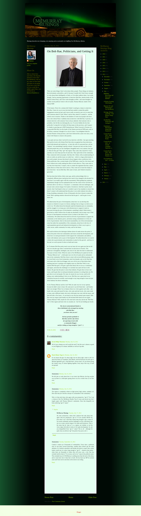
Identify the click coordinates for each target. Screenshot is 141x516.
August (106, 88)
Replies (56, 409)
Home (71, 497)
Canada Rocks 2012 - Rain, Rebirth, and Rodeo (108, 136)
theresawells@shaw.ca (33, 93)
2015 (103, 65)
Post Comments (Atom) (58, 501)
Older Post (92, 497)
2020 (103, 59)
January (106, 178)
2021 (103, 57)
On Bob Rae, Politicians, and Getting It (108, 121)
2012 (103, 74)
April (105, 170)
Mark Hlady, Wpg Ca (58, 355)
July (105, 91)
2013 (103, 71)
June (105, 164)
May (105, 167)
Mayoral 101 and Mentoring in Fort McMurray (109, 107)
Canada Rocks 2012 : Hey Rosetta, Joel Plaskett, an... (108, 153)
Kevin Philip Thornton (58, 342)
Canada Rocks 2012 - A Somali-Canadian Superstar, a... (108, 145)
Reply (53, 349)
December (107, 76)
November (107, 79)
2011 (103, 182)
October (106, 82)
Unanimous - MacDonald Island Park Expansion (108, 128)
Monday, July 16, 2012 (72, 342)
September (107, 85)
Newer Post (49, 497)
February (106, 175)
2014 (103, 68)
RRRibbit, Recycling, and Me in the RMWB (108, 96)
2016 (103, 62)
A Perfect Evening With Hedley (109, 102)
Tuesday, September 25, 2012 (67, 442)
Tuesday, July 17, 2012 (75, 413)
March (106, 173)
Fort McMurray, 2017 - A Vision (109, 159)
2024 (103, 54)
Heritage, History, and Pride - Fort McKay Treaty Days (109, 114)
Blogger (79, 512)
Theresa (31, 61)
